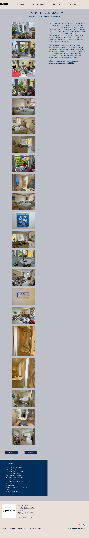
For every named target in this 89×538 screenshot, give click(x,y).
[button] (56, 4)
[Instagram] (79, 525)
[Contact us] (11, 452)
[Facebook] (84, 525)
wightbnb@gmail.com (25, 512)
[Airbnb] (31, 452)
